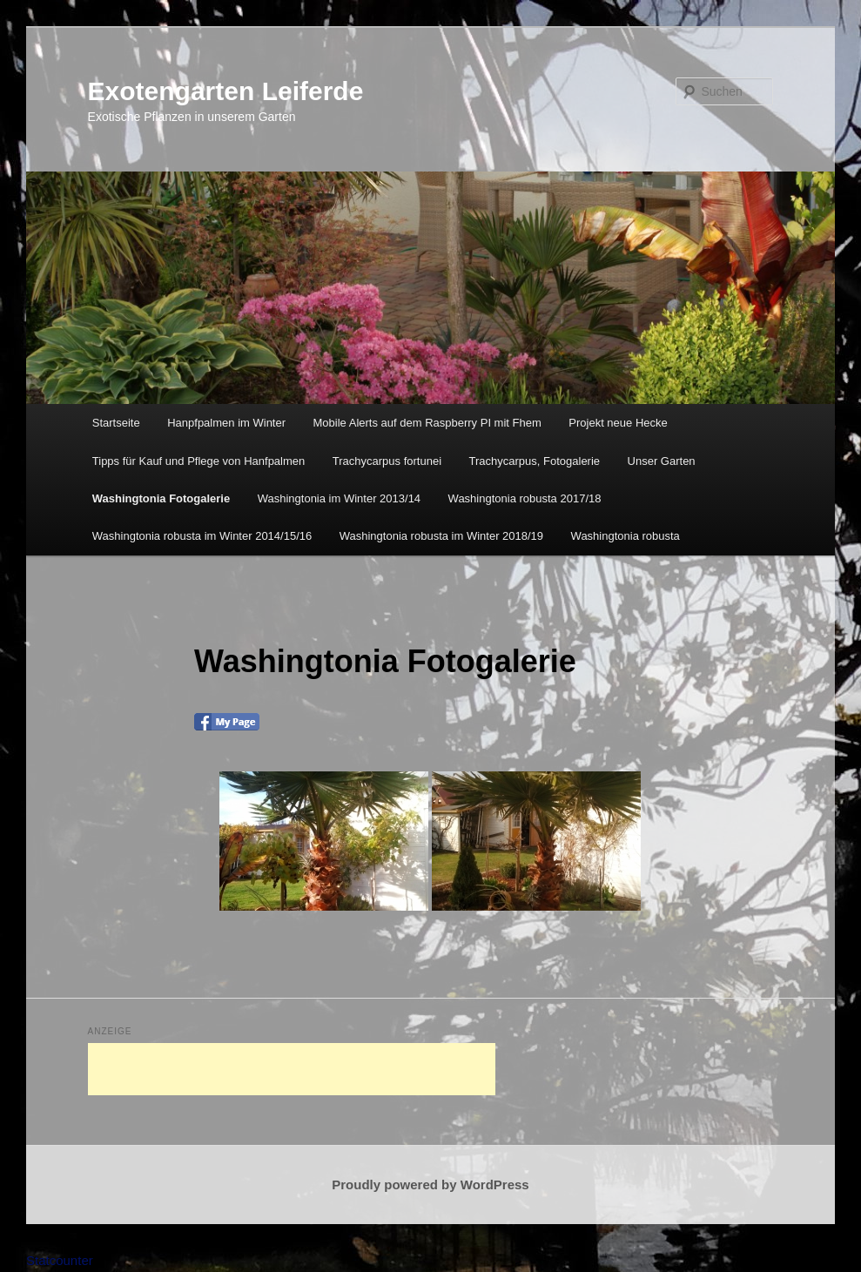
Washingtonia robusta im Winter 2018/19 (441, 535)
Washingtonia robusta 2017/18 (525, 498)
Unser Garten (662, 461)
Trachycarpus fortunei (387, 461)
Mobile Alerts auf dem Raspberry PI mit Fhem (427, 422)
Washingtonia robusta (625, 535)
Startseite (116, 422)
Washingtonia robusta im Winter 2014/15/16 (202, 535)
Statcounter (59, 1260)
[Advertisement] (291, 1069)
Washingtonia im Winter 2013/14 (339, 498)
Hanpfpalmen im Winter (226, 422)
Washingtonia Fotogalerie (161, 498)
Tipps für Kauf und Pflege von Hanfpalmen (199, 461)
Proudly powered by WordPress (430, 1184)
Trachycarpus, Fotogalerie (535, 461)
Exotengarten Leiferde (226, 91)
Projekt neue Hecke (617, 422)
